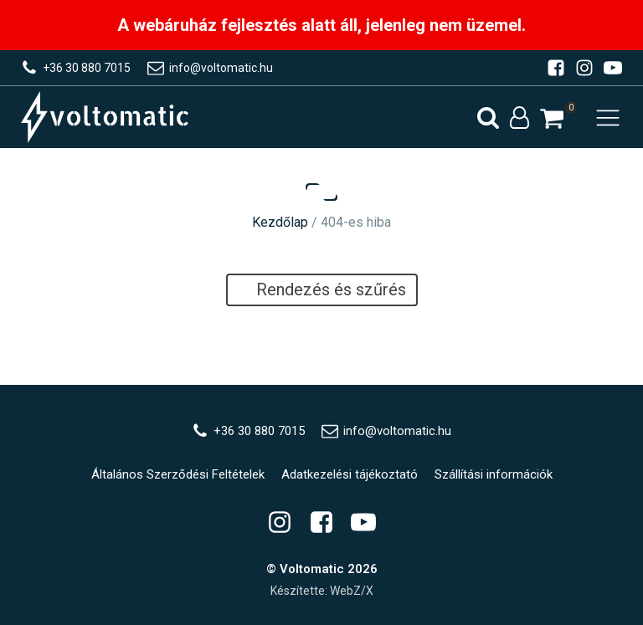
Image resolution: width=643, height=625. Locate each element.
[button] (551, 118)
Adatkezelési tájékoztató (349, 474)
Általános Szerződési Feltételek (178, 474)
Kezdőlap (280, 222)
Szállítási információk (494, 474)
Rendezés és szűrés (322, 289)
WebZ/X (351, 590)
